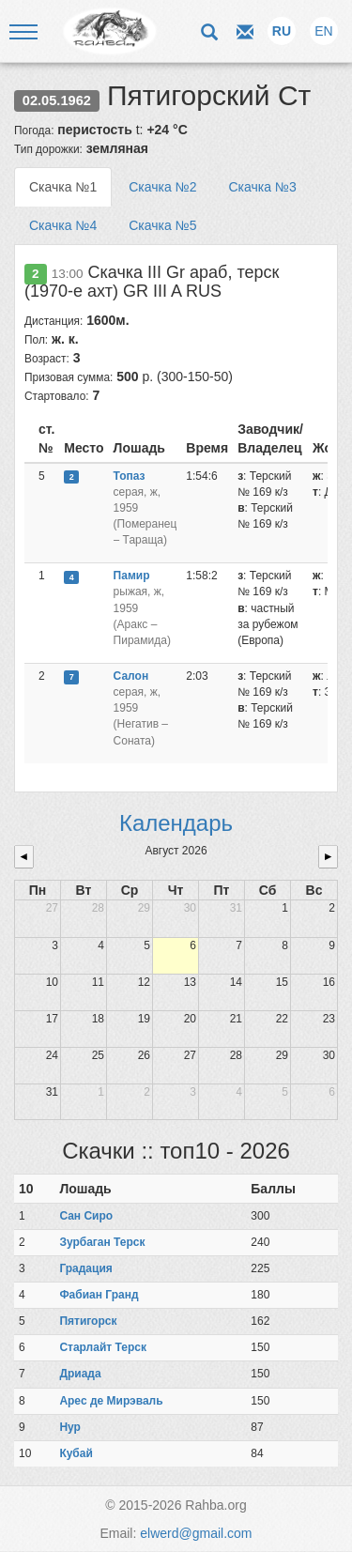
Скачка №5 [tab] (162, 225)
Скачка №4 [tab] (63, 225)
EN (323, 30)
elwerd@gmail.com (196, 1533)
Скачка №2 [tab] (162, 186)
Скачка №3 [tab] (262, 186)
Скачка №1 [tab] (63, 186)
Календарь (176, 823)
